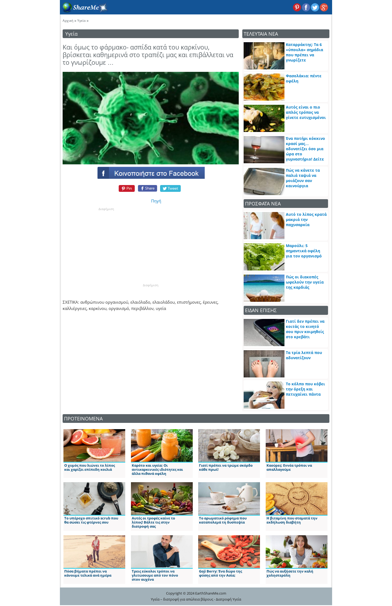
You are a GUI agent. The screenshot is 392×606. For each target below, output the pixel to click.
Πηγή (156, 201)
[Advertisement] (106, 245)
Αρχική (68, 20)
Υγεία (81, 20)
